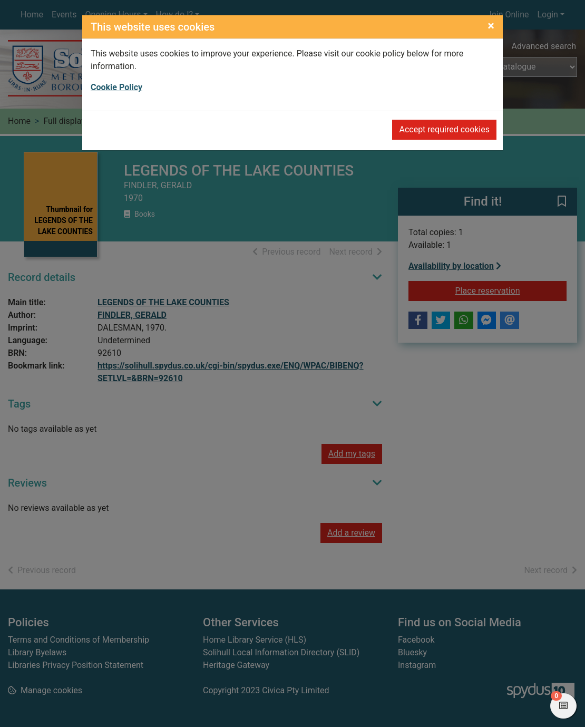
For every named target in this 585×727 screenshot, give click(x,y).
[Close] (491, 26)
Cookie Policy (116, 87)
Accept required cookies (444, 129)
